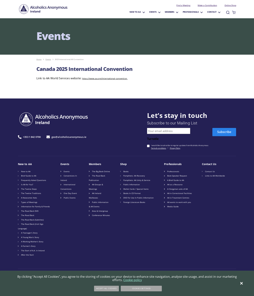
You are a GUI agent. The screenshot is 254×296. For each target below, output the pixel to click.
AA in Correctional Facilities (179, 193)
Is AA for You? (27, 184)
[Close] (241, 283)
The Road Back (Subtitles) (32, 219)
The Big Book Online (101, 171)
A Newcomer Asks (29, 197)
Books (126, 171)
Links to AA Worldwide (215, 175)
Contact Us (210, 171)
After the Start (27, 254)
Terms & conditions (158, 148)
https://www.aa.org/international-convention (105, 78)
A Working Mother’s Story (32, 241)
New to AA (135, 12)
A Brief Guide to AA (175, 180)
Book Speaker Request (177, 175)
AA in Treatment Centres (178, 197)
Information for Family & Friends (35, 206)
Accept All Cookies (106, 288)
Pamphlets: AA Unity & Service (136, 180)
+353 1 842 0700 (29, 137)
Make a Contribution (207, 5)
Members (169, 12)
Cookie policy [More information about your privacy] (132, 280)
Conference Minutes (101, 215)
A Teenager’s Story (29, 232)
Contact (212, 12)
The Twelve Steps (29, 189)
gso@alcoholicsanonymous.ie (66, 137)
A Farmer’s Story (28, 246)
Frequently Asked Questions (33, 180)
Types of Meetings (29, 202)
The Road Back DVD (29, 211)
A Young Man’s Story (30, 237)
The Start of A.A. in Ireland (33, 250)
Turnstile (152, 139)
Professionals (191, 12)
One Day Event (70, 193)
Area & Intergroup (100, 211)
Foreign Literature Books (134, 202)
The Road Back (27, 215)
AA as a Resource (175, 184)
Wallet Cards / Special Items (136, 189)
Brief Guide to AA (28, 175)
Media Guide (173, 206)
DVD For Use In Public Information (138, 197)
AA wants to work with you (179, 202)
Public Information (131, 184)
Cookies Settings (141, 288)
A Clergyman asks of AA (177, 189)
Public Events (70, 197)
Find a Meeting (183, 5)
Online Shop (230, 5)
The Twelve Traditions (31, 193)
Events (153, 12)
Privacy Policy (175, 148)
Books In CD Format (132, 193)
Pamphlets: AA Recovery (134, 175)
